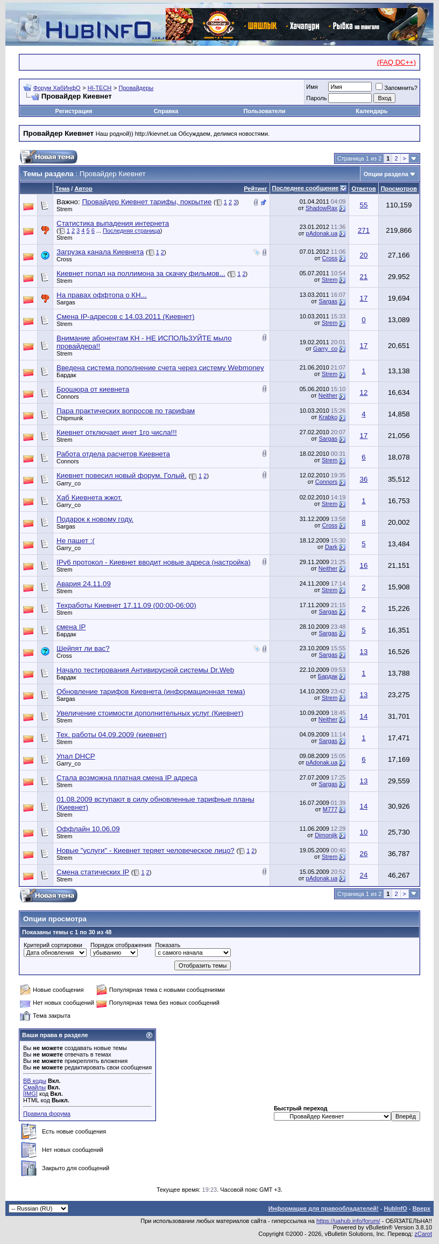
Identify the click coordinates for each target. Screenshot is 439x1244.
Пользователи (264, 111)
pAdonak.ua (322, 233)
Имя (311, 87)
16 (364, 565)
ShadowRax (321, 208)
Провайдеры (136, 88)
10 (364, 832)
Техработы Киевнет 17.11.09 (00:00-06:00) (126, 605)
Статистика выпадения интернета (112, 223)
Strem (64, 209)
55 (364, 205)
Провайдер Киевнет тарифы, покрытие (146, 202)
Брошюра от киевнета (92, 389)
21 (364, 277)
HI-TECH (100, 88)
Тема (62, 188)
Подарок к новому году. (94, 519)
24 (364, 875)
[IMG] (30, 1093)
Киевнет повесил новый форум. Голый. (121, 475)
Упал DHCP (75, 756)
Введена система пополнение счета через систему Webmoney (160, 368)
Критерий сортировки (53, 945)
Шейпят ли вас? (83, 648)
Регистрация (74, 111)
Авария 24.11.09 (83, 584)
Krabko (327, 417)
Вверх (421, 1208)
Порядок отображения (120, 945)
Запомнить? (396, 88)
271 (364, 230)
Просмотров (399, 188)
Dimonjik (326, 835)
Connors (67, 396)
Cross (64, 259)
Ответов (363, 188)
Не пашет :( (75, 541)
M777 (330, 809)
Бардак (66, 375)
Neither (327, 395)
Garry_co (325, 348)
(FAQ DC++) (396, 62)
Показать (167, 945)
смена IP (71, 627)
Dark (331, 547)
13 (364, 652)
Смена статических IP (92, 872)
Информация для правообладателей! (323, 1208)
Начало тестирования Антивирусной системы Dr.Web (145, 670)
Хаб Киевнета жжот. (89, 498)
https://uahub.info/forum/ (348, 1221)
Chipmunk (69, 418)
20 (364, 255)
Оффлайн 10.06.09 (88, 829)
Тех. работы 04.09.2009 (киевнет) (111, 735)
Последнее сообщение (305, 188)
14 (364, 716)
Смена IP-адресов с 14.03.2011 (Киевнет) (125, 316)
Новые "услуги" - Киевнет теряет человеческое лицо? (145, 850)
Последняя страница (131, 230)
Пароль (316, 98)
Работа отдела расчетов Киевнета (113, 454)
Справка (166, 111)
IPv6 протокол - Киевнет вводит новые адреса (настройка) (153, 562)
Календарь (371, 111)
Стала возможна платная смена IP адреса (126, 778)
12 (364, 392)
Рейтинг (255, 188)
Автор (83, 188)
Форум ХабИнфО (57, 88)
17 (364, 298)
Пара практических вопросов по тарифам (125, 411)
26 (364, 854)
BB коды (34, 1081)
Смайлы (34, 1087)
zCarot (423, 1234)
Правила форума (46, 1113)
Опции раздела (386, 174)
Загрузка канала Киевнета (100, 252)
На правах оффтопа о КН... (101, 295)
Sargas (65, 302)
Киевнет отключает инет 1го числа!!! (116, 432)
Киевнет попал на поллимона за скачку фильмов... (140, 273)
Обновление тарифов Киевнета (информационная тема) (150, 691)
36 (364, 479)
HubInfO (395, 1208)
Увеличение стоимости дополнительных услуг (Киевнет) (149, 713)
